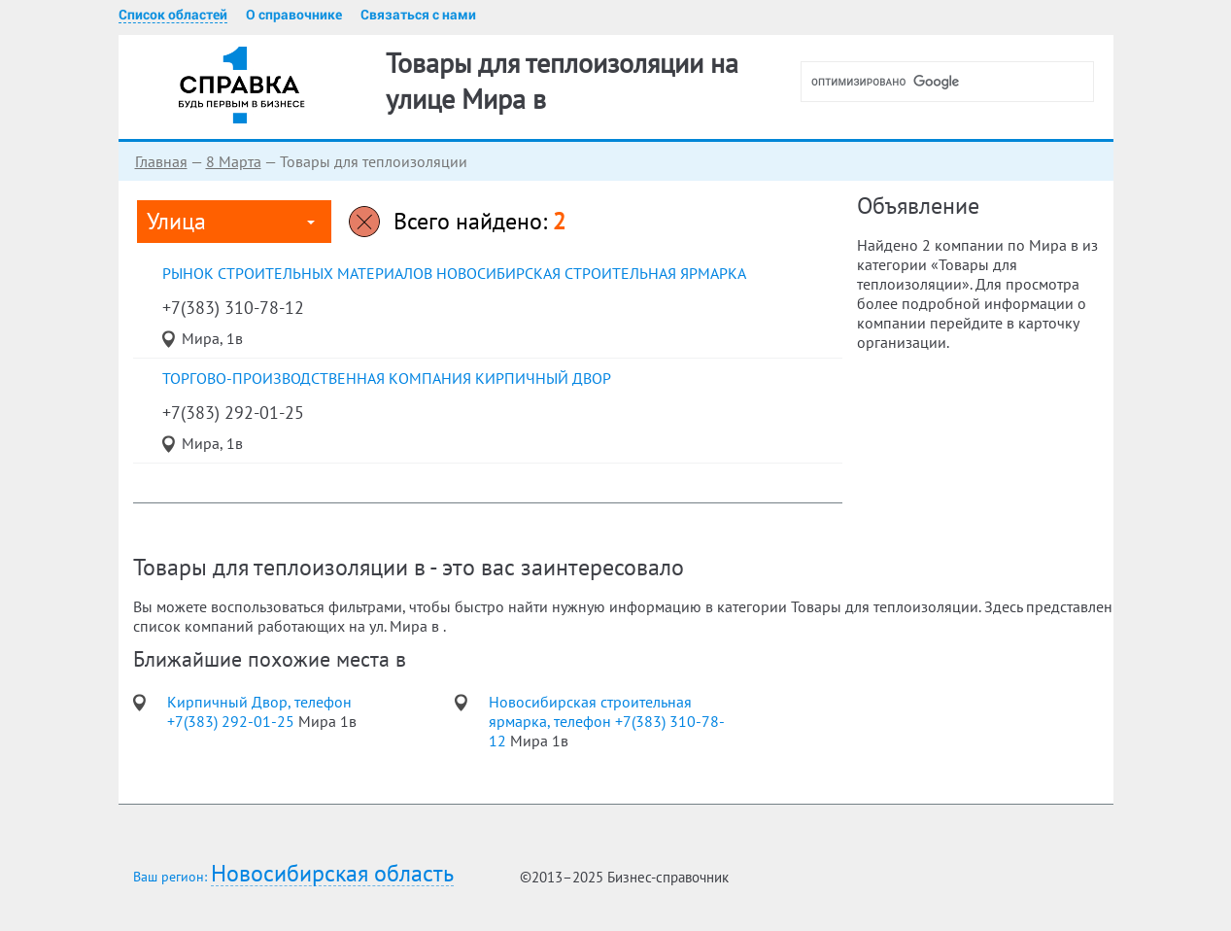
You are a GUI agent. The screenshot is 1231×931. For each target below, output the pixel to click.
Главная (161, 161)
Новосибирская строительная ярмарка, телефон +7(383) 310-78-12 (607, 721)
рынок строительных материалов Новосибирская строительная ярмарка (454, 273)
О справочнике (294, 14)
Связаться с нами (418, 14)
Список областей (173, 14)
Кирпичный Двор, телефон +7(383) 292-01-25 (259, 711)
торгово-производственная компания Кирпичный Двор (386, 378)
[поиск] (955, 81)
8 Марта (233, 161)
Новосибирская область (332, 874)
